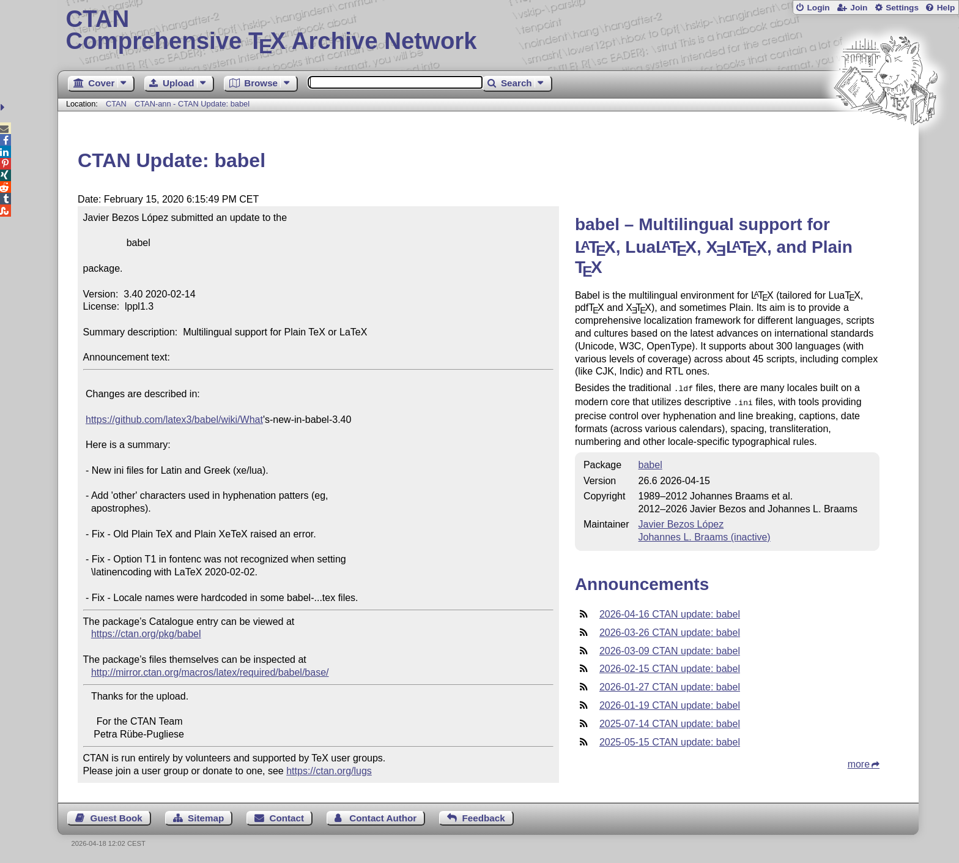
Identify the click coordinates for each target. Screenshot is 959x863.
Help (946, 7)
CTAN (116, 103)
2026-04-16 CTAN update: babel (669, 612)
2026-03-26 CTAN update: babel (669, 630)
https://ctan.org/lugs (329, 771)
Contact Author (383, 818)
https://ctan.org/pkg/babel (146, 634)
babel (650, 462)
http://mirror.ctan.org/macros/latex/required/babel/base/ (210, 672)
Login (818, 7)
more (859, 762)
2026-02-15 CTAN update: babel (669, 666)
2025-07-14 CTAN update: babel (669, 721)
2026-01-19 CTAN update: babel (669, 703)
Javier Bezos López (681, 522)
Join (858, 7)
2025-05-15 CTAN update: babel (669, 739)
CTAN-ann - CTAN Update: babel (192, 103)
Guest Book (117, 818)
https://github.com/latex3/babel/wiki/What (174, 419)
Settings (902, 7)
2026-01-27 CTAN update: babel (669, 684)
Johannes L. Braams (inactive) (705, 534)
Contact (287, 818)
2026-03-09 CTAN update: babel (669, 648)
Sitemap (206, 818)
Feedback (483, 818)
